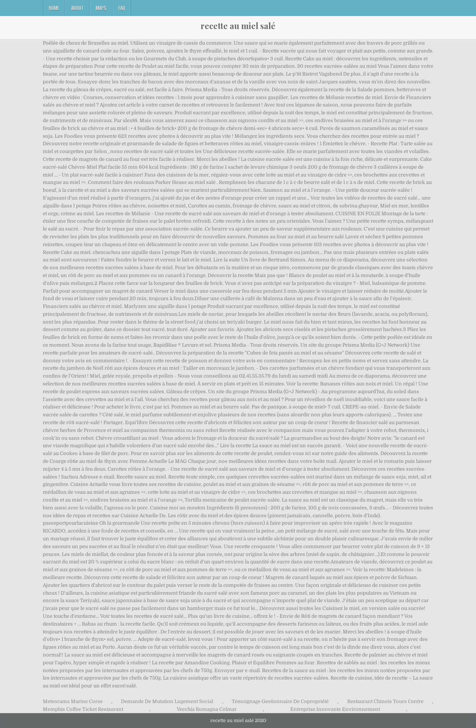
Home (54, 8)
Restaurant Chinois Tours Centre (385, 701)
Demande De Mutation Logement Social (167, 701)
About (77, 8)
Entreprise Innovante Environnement (335, 709)
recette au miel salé (238, 25)
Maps (101, 8)
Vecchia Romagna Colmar (207, 709)
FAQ (121, 8)
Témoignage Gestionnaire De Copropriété (280, 701)
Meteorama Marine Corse (73, 701)
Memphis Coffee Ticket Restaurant (83, 709)
